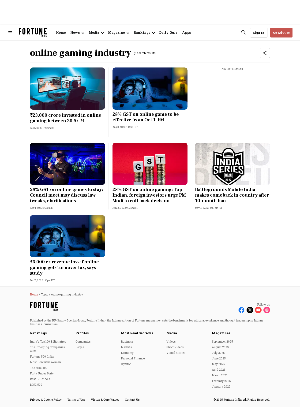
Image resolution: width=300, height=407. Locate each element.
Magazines (221, 333)
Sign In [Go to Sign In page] (258, 32)
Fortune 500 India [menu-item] (42, 356)
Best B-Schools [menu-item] (40, 379)
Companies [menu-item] (83, 341)
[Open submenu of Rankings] (144, 32)
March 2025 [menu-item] (220, 375)
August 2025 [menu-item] (220, 347)
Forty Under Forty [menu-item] (42, 373)
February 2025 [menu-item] (221, 381)
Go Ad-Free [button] (281, 32)
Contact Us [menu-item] (132, 399)
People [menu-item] (79, 347)
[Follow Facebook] (241, 310)
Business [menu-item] (127, 341)
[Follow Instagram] (266, 310)
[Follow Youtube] (258, 310)
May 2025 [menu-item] (218, 364)
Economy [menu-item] (127, 353)
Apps (186, 32)
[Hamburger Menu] (10, 32)
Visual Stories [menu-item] (175, 353)
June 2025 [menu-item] (219, 358)
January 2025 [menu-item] (221, 386)
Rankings (38, 333)
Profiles (82, 333)
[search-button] (243, 32)
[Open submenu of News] (77, 32)
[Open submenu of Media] (96, 32)
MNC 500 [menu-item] (36, 384)
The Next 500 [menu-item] (38, 368)
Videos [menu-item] (171, 341)
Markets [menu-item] (126, 347)
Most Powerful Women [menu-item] (45, 362)
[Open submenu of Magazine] (118, 32)
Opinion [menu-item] (126, 364)
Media (171, 333)
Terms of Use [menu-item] (76, 399)
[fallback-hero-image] (67, 88)
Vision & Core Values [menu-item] (105, 399)
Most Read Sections (137, 333)
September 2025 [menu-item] (222, 341)
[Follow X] (250, 310)
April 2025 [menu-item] (218, 369)
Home (61, 32)
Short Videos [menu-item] (175, 347)
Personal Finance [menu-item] (133, 358)
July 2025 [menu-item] (218, 353)
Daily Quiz (168, 32)
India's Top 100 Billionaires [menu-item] (48, 341)
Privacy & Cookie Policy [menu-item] (46, 399)
